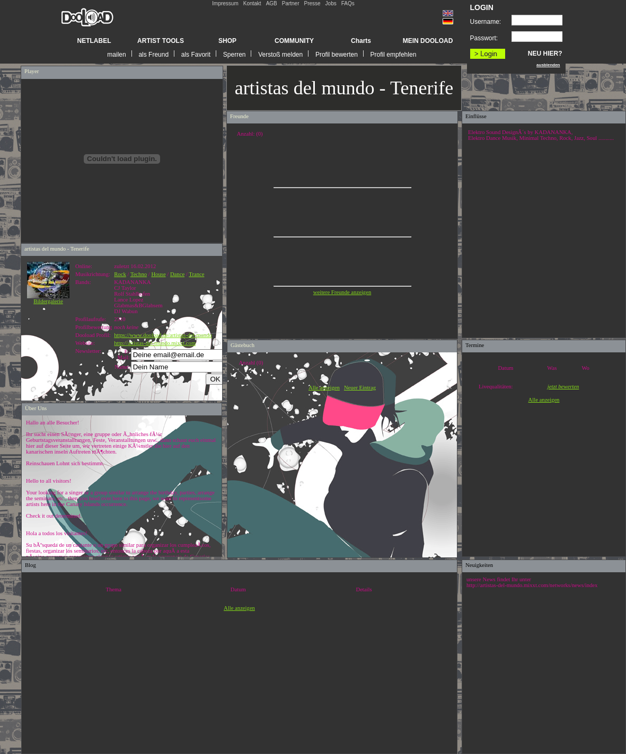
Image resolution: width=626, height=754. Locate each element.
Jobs (331, 3)
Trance (196, 274)
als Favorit (195, 54)
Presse (312, 3)
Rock (120, 274)
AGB (271, 3)
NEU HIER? (545, 53)
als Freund (153, 54)
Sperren (234, 54)
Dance (177, 274)
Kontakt (252, 3)
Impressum (225, 3)
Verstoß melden (280, 54)
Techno (138, 274)
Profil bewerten (336, 54)
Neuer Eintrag (360, 388)
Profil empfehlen (394, 54)
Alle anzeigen (324, 388)
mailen (116, 54)
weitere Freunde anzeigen (342, 292)
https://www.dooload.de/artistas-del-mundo (163, 335)
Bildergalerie (48, 299)
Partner (290, 3)
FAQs (348, 3)
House (158, 274)
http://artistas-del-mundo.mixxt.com (155, 343)
